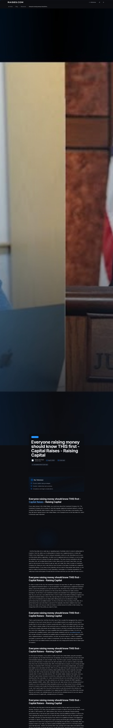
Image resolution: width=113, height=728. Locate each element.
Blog (17, 6)
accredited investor (75, 632)
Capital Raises (36, 502)
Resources (23, 6)
